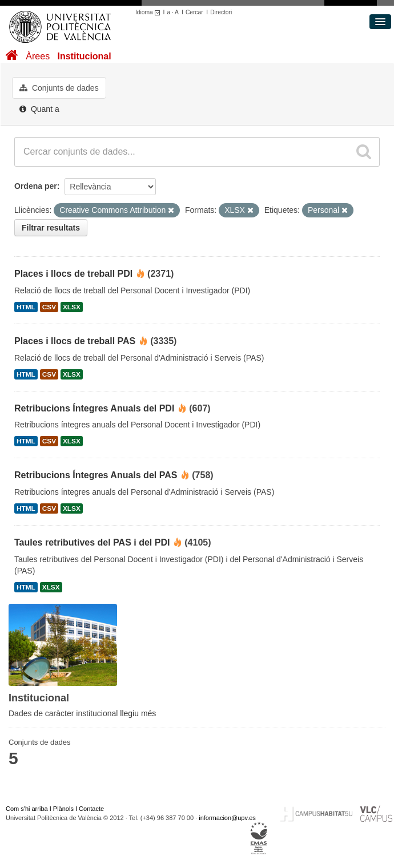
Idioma (149, 12)
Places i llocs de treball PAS (74, 341)
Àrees (38, 56)
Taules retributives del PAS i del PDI (92, 542)
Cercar (194, 12)
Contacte (91, 808)
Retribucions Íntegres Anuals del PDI (94, 408)
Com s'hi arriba (27, 808)
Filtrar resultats (51, 227)
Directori (221, 12)
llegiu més (138, 713)
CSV (49, 307)
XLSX (72, 307)
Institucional (84, 56)
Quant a (39, 109)
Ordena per (35, 186)
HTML (26, 307)
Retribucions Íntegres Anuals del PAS (95, 475)
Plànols (63, 808)
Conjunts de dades (59, 87)
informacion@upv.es (227, 817)
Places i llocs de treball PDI (73, 273)
